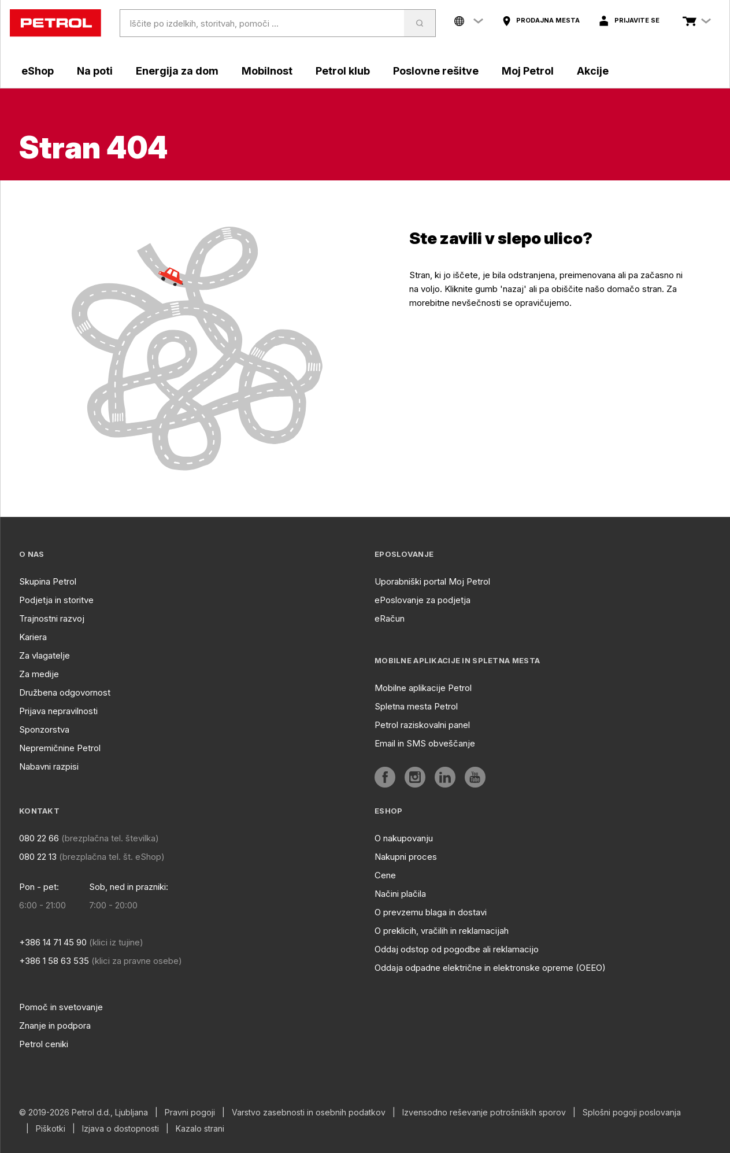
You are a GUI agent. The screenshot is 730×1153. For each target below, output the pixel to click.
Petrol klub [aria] (343, 71)
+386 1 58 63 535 (54, 960)
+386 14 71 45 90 (53, 942)
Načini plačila (400, 893)
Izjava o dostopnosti (120, 1128)
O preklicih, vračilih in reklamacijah (442, 930)
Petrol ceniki (43, 1044)
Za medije (39, 673)
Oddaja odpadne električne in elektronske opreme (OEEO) (490, 967)
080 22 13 (38, 856)
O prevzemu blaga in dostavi (431, 912)
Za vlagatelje (44, 655)
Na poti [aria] (95, 71)
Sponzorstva (44, 729)
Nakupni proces (406, 856)
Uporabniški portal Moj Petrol (432, 581)
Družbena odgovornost (64, 692)
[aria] (541, 21)
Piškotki (50, 1128)
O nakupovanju (404, 838)
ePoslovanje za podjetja (422, 599)
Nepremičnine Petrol (60, 747)
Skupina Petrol (47, 581)
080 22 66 (39, 838)
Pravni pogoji (190, 1112)
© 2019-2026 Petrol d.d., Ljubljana (83, 1112)
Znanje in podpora (55, 1025)
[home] (55, 23)
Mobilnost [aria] (267, 71)
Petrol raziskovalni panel (422, 724)
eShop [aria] (37, 71)
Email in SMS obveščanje (425, 743)
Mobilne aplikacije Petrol (423, 687)
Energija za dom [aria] (177, 71)
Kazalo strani (200, 1128)
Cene (385, 875)
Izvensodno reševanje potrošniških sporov (484, 1112)
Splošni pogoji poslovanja (632, 1112)
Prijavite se (636, 20)
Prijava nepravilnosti (58, 710)
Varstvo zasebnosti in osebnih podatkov (309, 1112)
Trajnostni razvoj (51, 618)
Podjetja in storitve (56, 599)
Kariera (33, 636)
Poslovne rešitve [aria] (436, 71)
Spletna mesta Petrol (416, 706)
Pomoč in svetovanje (61, 1007)
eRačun (390, 618)
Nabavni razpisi (49, 766)
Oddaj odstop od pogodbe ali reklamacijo (457, 949)
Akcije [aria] (593, 71)
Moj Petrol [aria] (528, 71)
